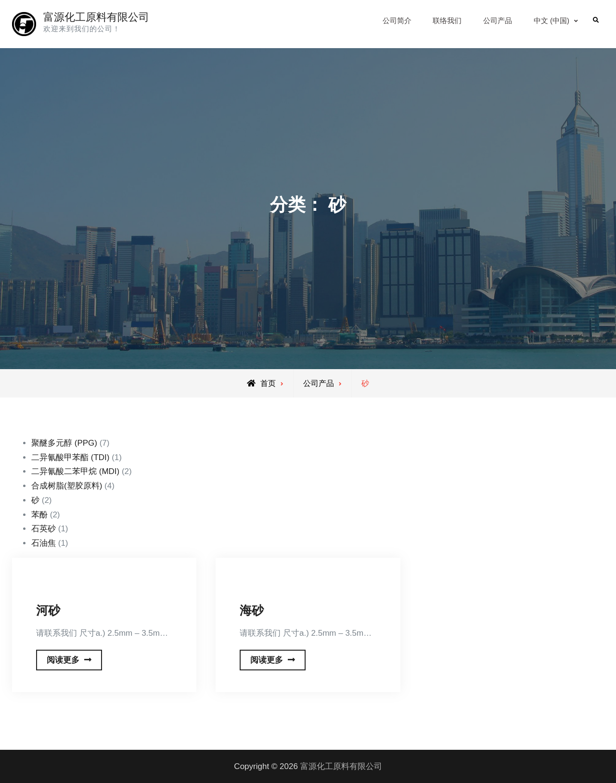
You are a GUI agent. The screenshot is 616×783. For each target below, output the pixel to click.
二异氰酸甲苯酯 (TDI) (70, 457)
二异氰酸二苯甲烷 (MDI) (75, 471)
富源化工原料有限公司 (96, 17)
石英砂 (43, 528)
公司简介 (397, 20)
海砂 (252, 610)
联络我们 (447, 20)
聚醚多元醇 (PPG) (64, 443)
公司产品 (497, 20)
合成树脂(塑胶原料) (66, 485)
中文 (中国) (551, 20)
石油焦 (43, 543)
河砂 (48, 610)
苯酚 (39, 514)
